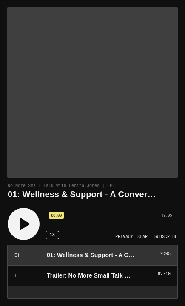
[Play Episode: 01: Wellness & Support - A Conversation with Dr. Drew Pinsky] (92, 255)
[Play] (24, 224)
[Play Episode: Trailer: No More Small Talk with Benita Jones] (92, 276)
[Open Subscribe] (165, 236)
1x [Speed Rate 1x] (52, 234)
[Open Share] (143, 236)
